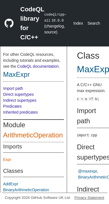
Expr (7, 159)
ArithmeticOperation (33, 135)
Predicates (12, 106)
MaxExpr (16, 74)
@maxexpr (87, 171)
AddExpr (10, 184)
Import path (13, 88)
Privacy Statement (89, 198)
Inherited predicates (20, 112)
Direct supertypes (18, 94)
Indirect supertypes (19, 100)
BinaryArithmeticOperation (26, 190)
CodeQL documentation (38, 66)
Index (78, 23)
